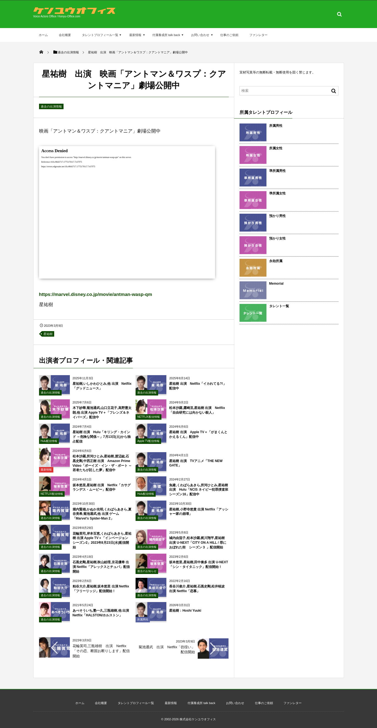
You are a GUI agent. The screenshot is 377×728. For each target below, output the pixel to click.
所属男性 (142, 622)
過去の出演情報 (51, 106)
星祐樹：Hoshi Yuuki (185, 614)
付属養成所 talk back (166, 35)
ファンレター (258, 35)
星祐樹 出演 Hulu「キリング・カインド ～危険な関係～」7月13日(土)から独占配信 (102, 440)
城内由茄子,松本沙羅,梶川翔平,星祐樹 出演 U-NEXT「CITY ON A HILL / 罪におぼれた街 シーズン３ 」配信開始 (197, 546)
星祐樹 (48, 334)
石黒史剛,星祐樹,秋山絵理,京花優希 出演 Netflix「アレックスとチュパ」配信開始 (101, 570)
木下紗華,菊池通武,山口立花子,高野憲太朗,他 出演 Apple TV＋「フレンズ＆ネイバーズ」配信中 (102, 415)
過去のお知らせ (146, 574)
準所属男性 (277, 171)
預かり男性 (277, 216)
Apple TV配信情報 (148, 444)
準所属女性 (277, 193)
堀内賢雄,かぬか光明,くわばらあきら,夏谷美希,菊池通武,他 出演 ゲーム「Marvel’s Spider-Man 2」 (102, 517)
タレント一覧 (279, 306)
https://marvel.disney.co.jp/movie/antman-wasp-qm (95, 294)
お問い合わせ (200, 35)
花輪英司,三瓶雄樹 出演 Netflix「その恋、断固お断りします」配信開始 (101, 651)
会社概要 (65, 35)
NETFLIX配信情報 (148, 420)
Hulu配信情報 (49, 444)
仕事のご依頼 (229, 35)
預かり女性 (277, 238)
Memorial (276, 283)
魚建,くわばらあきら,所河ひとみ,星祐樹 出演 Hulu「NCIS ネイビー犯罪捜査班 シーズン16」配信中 (198, 493)
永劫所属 (275, 261)
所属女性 (275, 148)
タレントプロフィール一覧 (100, 35)
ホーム (43, 35)
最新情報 (135, 35)
